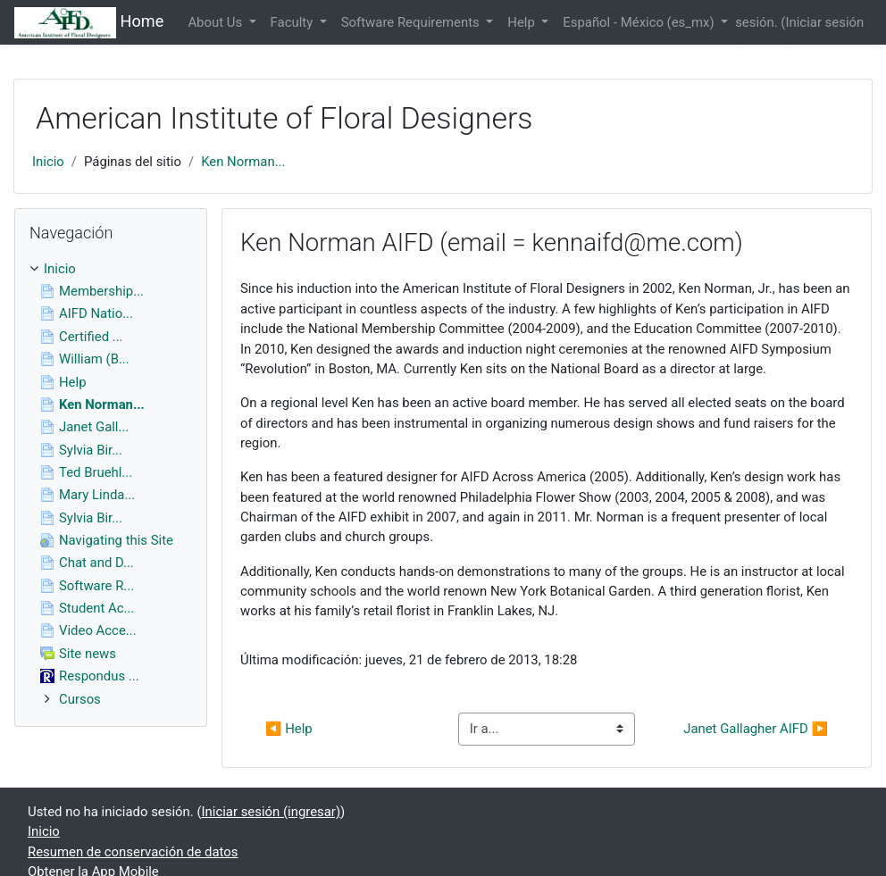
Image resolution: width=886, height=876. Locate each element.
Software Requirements (412, 22)
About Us (216, 22)
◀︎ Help (289, 729)
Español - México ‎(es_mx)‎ (640, 22)
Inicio (48, 162)
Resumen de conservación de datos (133, 852)
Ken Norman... (243, 162)
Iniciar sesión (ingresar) (271, 812)
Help (522, 22)
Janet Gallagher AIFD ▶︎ (755, 729)
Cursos (80, 699)
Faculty (293, 22)
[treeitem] (110, 269)
